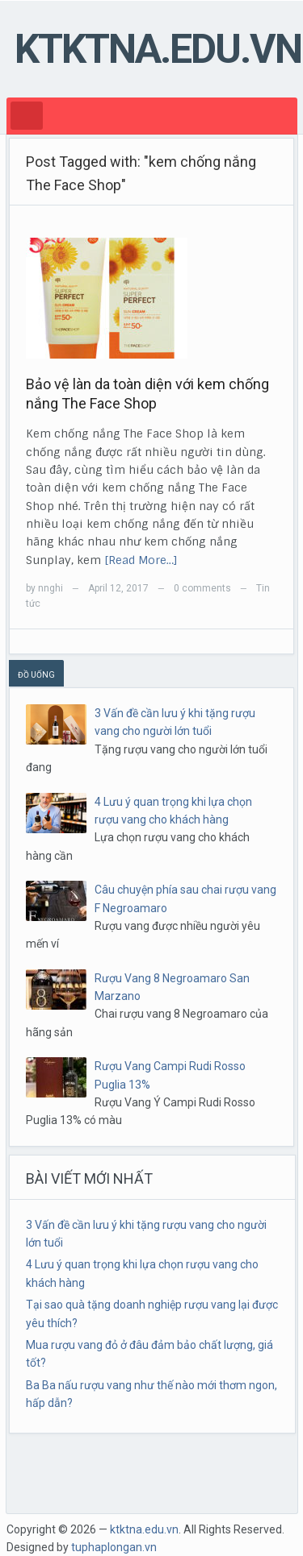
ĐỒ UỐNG (36, 674)
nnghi (50, 588)
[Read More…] (141, 560)
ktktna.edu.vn (158, 49)
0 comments (202, 588)
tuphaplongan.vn (114, 1547)
